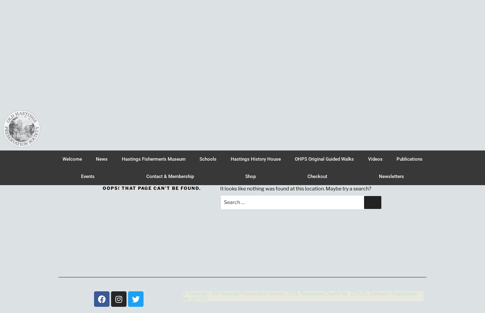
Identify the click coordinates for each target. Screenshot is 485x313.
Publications (410, 159)
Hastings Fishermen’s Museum (154, 159)
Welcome (72, 159)
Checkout (317, 176)
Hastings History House (256, 159)
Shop (250, 176)
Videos (375, 159)
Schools (208, 159)
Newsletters (391, 176)
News (102, 159)
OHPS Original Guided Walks (324, 159)
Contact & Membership (170, 176)
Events (88, 176)
